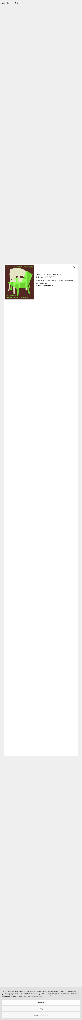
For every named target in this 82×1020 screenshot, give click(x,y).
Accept (41, 1002)
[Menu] (78, 3)
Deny (41, 1009)
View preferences (41, 1015)
